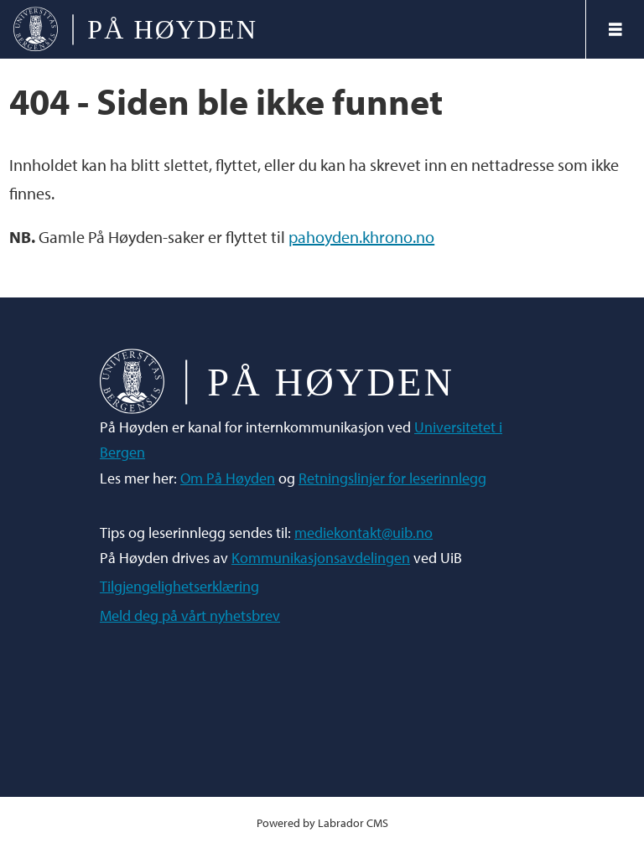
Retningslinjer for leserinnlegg (392, 478)
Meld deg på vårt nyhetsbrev (190, 615)
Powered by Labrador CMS (322, 822)
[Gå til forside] (134, 29)
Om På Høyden (227, 478)
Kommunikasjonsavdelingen (320, 557)
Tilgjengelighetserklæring (179, 586)
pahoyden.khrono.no (361, 236)
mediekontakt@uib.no (363, 532)
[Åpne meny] (615, 29)
